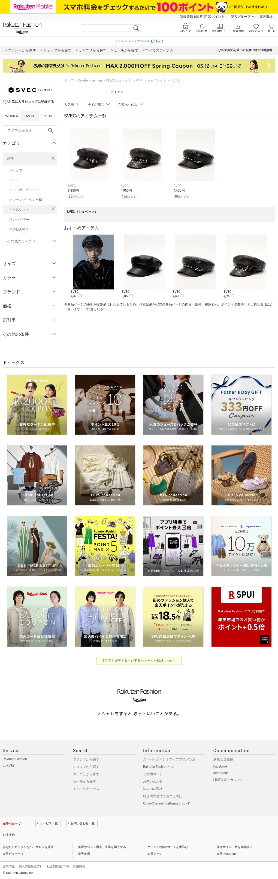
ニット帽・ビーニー (24, 190)
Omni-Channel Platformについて (166, 803)
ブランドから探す (86, 759)
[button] (93, 267)
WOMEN (12, 116)
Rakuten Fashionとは (158, 767)
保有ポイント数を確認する (235, 847)
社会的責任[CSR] (58, 866)
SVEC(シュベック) (119, 80)
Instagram (220, 773)
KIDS (48, 116)
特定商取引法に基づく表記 (162, 796)
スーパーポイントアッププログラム (169, 759)
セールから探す (84, 781)
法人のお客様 (153, 789)
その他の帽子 (19, 229)
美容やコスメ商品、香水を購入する (102, 847)
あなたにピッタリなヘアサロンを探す (28, 847)
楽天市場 (266, 16)
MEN (30, 116)
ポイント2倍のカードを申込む (167, 847)
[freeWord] (30, 130)
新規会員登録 (223, 759)
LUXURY (9, 766)
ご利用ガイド (153, 774)
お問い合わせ (153, 781)
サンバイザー (19, 220)
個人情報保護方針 (31, 866)
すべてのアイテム (86, 789)
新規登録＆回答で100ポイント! (202, 16)
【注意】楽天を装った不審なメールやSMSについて (139, 661)
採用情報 (79, 866)
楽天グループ (240, 16)
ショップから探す (86, 767)
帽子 (10, 159)
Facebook (220, 766)
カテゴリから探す (86, 774)
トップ (69, 80)
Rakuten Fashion (90, 80)
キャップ (15, 170)
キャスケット (19, 209)
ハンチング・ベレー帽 (25, 200)
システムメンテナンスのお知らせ (139, 41)
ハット (14, 180)
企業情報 (9, 866)
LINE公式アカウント (228, 780)
